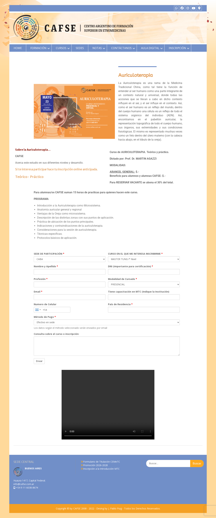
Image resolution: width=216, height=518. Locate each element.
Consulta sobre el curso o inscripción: (56, 334)
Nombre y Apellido (46, 266)
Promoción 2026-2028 (95, 465)
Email (38, 291)
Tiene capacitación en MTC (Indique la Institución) (138, 291)
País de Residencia (120, 304)
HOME (18, 48)
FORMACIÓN (38, 48)
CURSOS (61, 48)
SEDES (80, 48)
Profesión (41, 279)
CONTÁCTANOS (121, 48)
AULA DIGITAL (150, 48)
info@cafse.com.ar (24, 484)
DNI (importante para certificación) (130, 266)
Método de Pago (45, 316)
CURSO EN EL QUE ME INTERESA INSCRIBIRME (135, 253)
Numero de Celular (45, 304)
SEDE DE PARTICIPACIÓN (49, 253)
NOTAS (97, 48)
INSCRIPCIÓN (177, 48)
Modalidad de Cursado (122, 279)
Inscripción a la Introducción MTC (101, 468)
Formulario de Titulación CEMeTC (101, 461)
